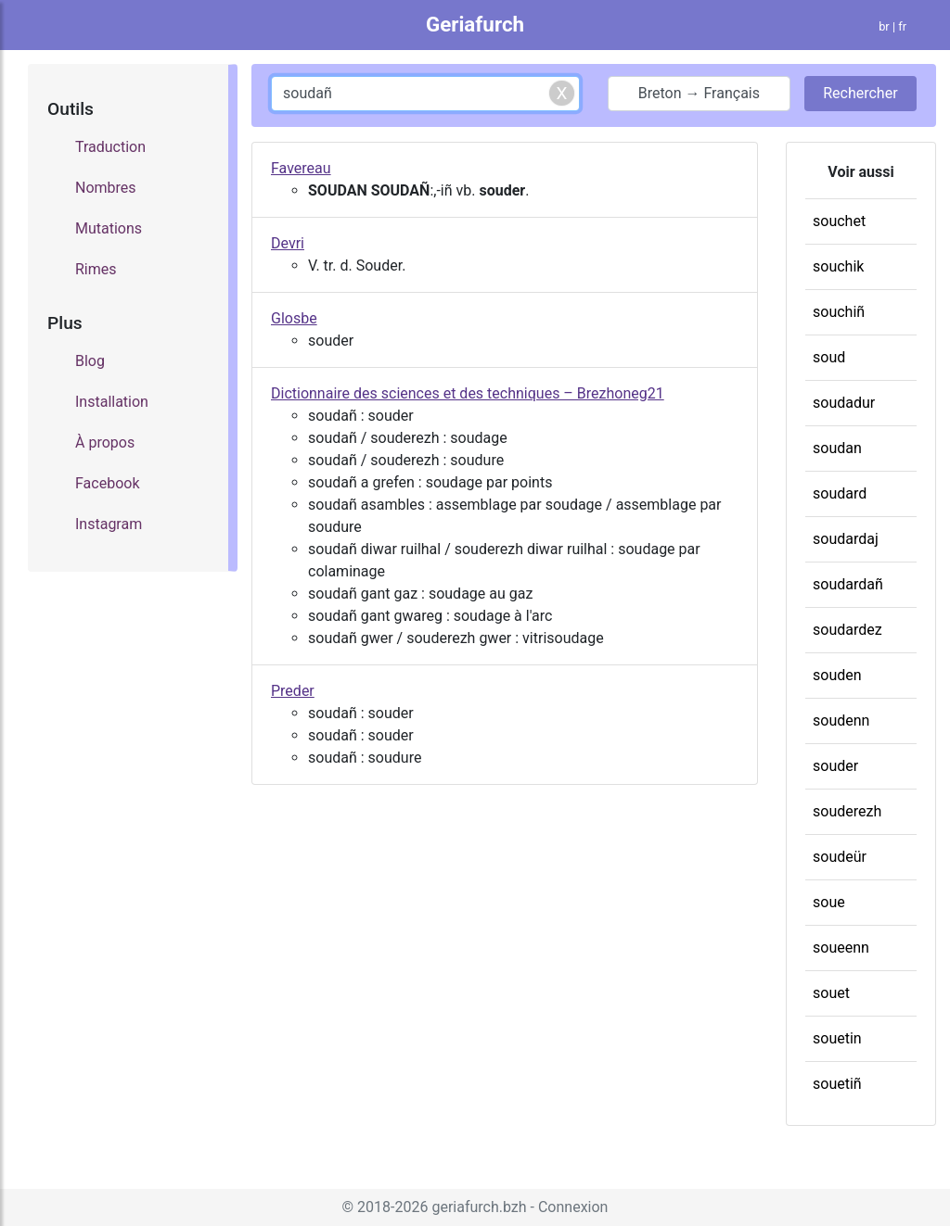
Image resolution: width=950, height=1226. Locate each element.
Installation (111, 402)
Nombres (105, 187)
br (884, 26)
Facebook (107, 483)
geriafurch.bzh (478, 1207)
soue (829, 902)
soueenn (841, 947)
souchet (839, 221)
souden (837, 675)
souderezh (847, 811)
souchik (838, 266)
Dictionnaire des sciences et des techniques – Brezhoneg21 (467, 393)
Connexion (573, 1207)
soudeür (840, 857)
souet (831, 993)
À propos (105, 442)
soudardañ (848, 584)
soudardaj (846, 539)
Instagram (108, 524)
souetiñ (837, 1084)
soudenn (841, 720)
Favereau (301, 168)
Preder (293, 691)
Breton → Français (699, 93)
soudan (837, 448)
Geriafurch (475, 24)
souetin (837, 1038)
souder (835, 766)
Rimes (96, 269)
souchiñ (839, 312)
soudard (840, 493)
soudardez (847, 629)
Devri (287, 243)
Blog (90, 361)
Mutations (108, 228)
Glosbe (294, 318)
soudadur (844, 402)
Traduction (110, 147)
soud (829, 357)
